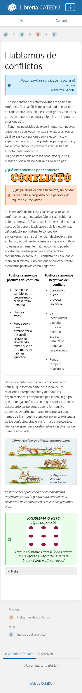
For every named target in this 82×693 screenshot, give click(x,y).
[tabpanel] (41, 665)
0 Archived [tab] (45, 654)
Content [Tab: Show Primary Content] (61, 20)
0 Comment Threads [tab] (19, 654)
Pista (14, 571)
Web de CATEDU (41, 683)
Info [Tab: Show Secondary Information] (20, 20)
